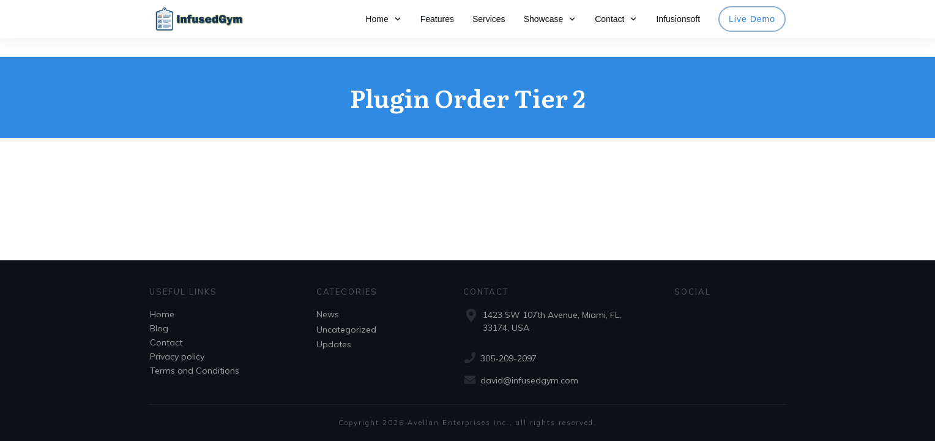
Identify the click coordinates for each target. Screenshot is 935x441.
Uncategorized (346, 329)
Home (162, 314)
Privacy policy (177, 356)
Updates (333, 344)
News (327, 314)
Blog (159, 328)
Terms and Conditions (194, 370)
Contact (166, 342)
